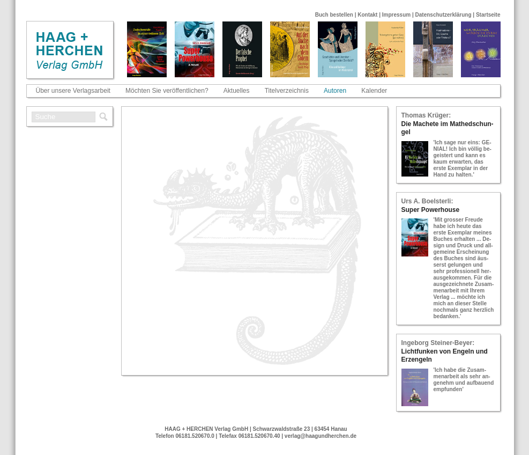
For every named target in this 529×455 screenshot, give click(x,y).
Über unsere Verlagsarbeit (73, 90)
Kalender (374, 90)
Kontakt (367, 15)
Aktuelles (236, 90)
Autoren (335, 90)
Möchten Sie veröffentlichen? (166, 90)
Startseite (488, 15)
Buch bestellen (334, 15)
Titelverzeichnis (287, 90)
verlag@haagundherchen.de (320, 436)
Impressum (396, 15)
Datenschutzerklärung (443, 15)
